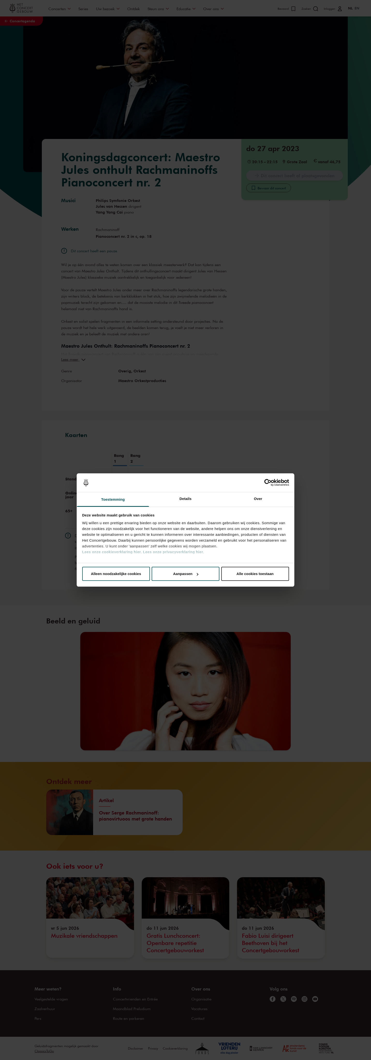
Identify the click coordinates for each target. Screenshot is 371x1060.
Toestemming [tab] (113, 499)
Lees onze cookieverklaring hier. (112, 552)
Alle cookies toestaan (255, 574)
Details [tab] (185, 499)
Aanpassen (185, 574)
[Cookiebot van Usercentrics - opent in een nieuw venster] (268, 482)
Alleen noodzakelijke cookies (116, 574)
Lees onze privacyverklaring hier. (173, 552)
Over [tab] (258, 499)
